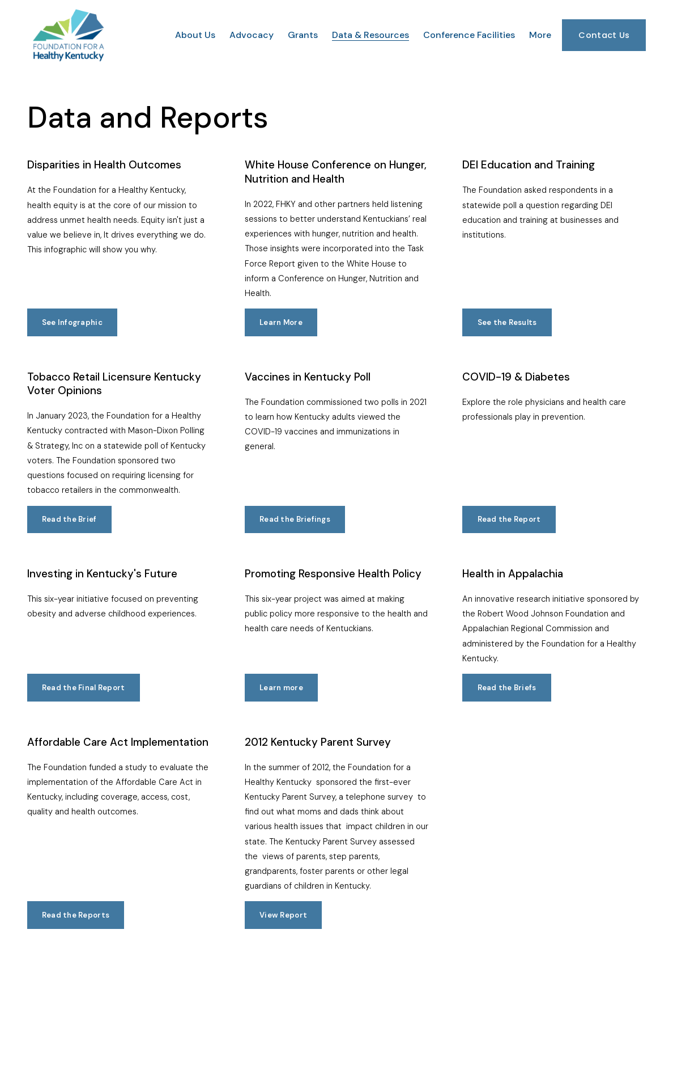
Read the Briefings (294, 519)
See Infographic (72, 322)
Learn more (281, 687)
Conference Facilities (469, 35)
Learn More (281, 322)
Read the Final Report (83, 687)
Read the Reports (75, 915)
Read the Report (509, 519)
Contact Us (603, 35)
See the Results (507, 322)
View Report (283, 915)
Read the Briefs (507, 687)
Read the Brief (69, 519)
